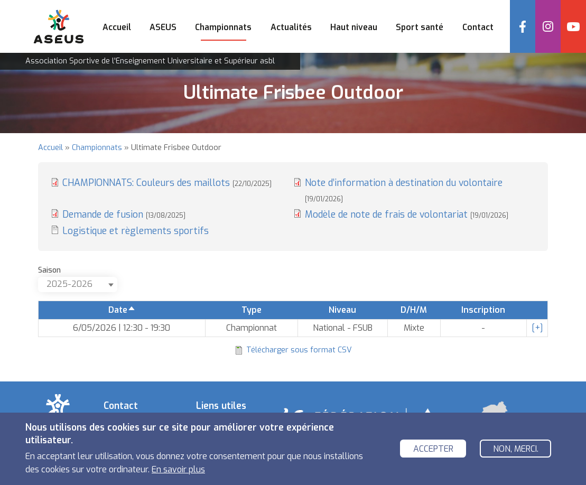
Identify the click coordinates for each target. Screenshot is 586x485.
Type (251, 309)
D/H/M (414, 309)
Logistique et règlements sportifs (135, 231)
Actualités (291, 27)
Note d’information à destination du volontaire (404, 189)
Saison (49, 270)
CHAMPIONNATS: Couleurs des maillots (167, 182)
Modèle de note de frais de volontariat (406, 214)
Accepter (433, 448)
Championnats (97, 148)
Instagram (548, 26)
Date (122, 309)
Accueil (117, 27)
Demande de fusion (123, 214)
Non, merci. (515, 448)
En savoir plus (178, 469)
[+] (537, 327)
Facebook (522, 26)
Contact (478, 27)
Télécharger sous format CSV (299, 350)
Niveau (342, 309)
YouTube (573, 26)
